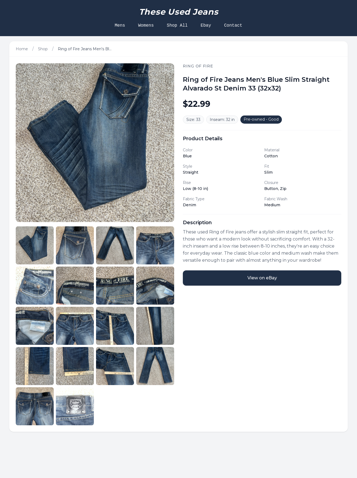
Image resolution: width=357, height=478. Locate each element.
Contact (233, 25)
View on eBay (262, 277)
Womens (146, 25)
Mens (120, 25)
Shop (43, 48)
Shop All (177, 25)
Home (22, 48)
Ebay (206, 25)
